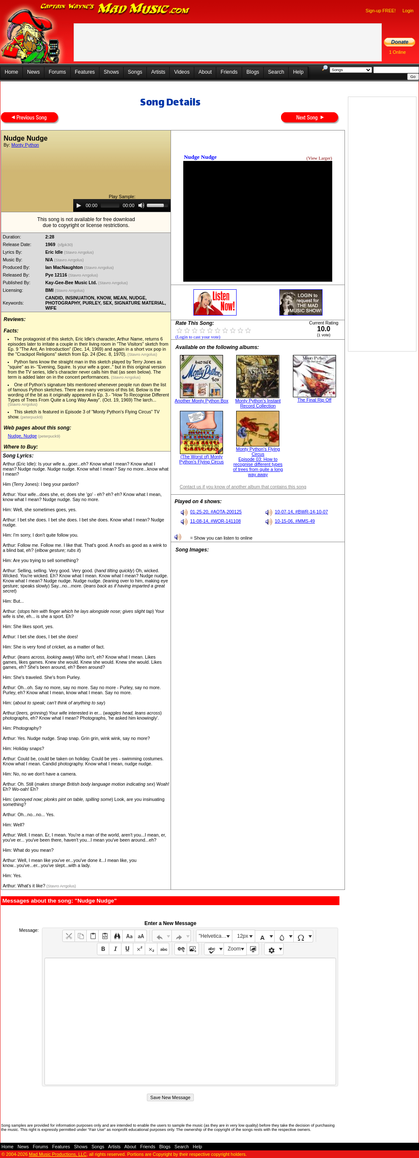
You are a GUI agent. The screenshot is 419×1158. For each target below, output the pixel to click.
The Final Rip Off (314, 399)
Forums (57, 72)
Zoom (234, 949)
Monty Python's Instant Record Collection (258, 403)
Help (298, 72)
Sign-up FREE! (381, 10)
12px (242, 936)
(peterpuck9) (31, 417)
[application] (122, 205)
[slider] (110, 205)
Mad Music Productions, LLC (57, 1154)
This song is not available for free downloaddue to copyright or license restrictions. (86, 222)
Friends (229, 72)
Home (11, 72)
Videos (181, 72)
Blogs (252, 72)
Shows (111, 72)
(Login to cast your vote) (197, 337)
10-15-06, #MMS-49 (295, 521)
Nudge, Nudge (22, 435)
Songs (135, 72)
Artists (158, 72)
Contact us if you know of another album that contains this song (242, 486)
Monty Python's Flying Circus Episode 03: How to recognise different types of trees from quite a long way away (258, 461)
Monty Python (25, 144)
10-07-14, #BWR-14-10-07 (301, 511)
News (33, 72)
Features (85, 72)
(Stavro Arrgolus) (79, 252)
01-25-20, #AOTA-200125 (216, 511)
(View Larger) (319, 158)
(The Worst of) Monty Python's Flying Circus (201, 459)
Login (407, 10)
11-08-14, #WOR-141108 (215, 521)
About (205, 72)
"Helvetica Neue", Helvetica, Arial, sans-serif (215, 936)
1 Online (397, 52)
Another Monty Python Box (202, 400)
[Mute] (141, 205)
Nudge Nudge (200, 157)
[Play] (78, 205)
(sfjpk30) (65, 245)
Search (276, 72)
